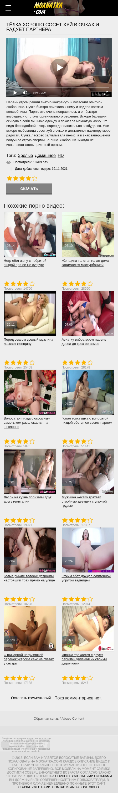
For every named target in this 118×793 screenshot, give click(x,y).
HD (61, 155)
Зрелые (25, 155)
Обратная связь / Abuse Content (59, 718)
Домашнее (45, 155)
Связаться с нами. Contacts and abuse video (58, 787)
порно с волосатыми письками (83, 776)
